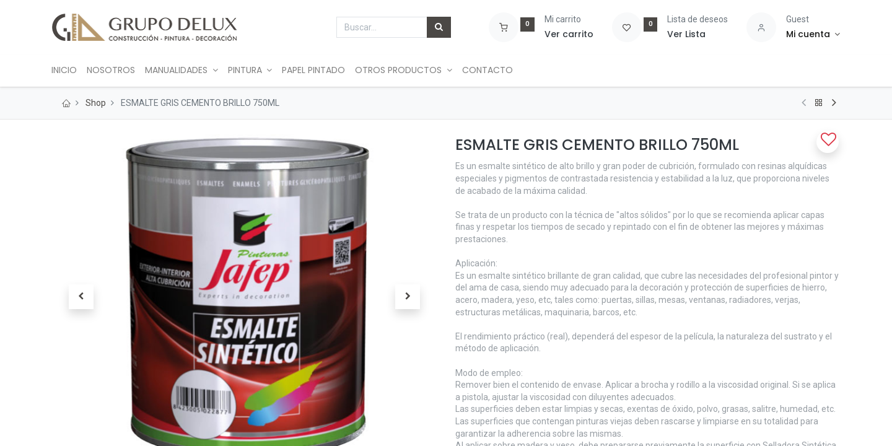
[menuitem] (69, 70)
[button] (81, 297)
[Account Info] (813, 34)
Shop (95, 103)
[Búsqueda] (439, 27)
